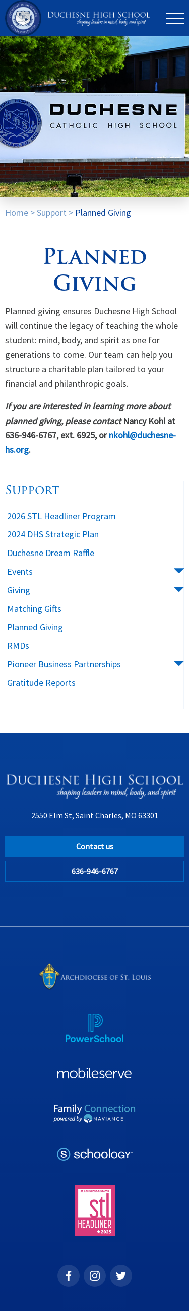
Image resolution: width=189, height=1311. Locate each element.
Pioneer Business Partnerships (64, 664)
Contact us (94, 846)
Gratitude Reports (41, 682)
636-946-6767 (95, 871)
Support (52, 212)
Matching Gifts (34, 608)
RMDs (18, 645)
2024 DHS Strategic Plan (53, 534)
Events (20, 571)
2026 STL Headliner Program (61, 516)
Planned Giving (103, 212)
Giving (18, 590)
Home (16, 212)
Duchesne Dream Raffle (50, 553)
